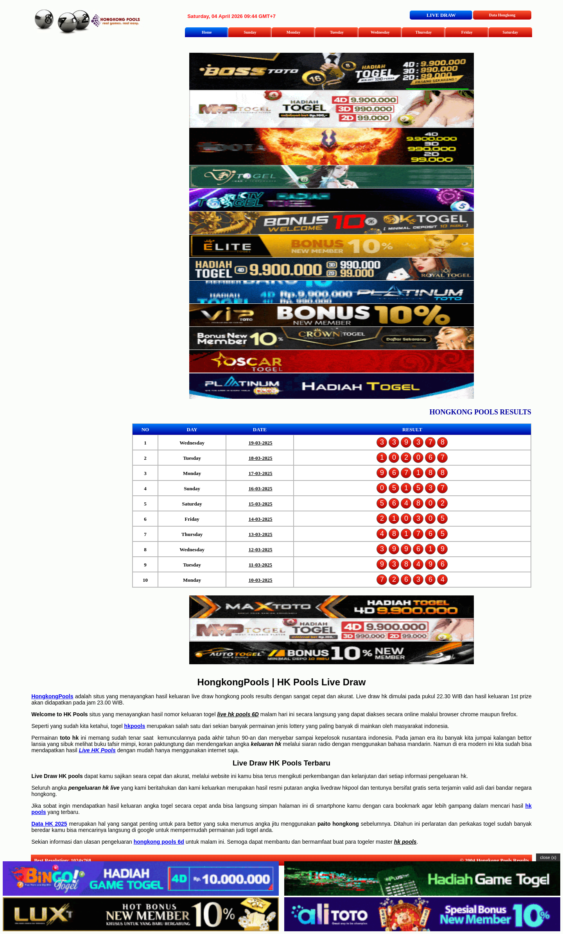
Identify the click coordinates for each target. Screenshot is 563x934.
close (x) (548, 857)
